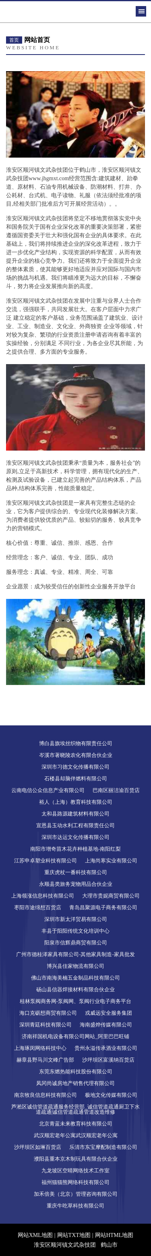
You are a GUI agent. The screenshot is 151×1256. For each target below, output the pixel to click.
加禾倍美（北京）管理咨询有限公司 (76, 1194)
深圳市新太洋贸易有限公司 (75, 919)
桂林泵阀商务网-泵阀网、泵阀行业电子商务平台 (75, 1001)
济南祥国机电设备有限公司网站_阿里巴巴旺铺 (75, 1036)
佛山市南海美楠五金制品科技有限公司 (75, 977)
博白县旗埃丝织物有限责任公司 (75, 743)
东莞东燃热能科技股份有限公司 (75, 1071)
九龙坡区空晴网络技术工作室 (75, 1170)
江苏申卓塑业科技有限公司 (45, 860)
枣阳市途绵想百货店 (37, 907)
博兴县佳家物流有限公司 (75, 966)
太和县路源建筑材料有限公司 (75, 813)
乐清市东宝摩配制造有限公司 (103, 1147)
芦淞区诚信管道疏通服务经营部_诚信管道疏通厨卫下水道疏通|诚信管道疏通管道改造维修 (75, 1109)
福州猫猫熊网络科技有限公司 (75, 1182)
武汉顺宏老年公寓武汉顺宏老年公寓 (76, 1135)
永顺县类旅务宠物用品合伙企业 (75, 884)
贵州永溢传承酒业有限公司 (105, 1048)
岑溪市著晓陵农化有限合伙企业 (75, 755)
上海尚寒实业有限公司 (111, 860)
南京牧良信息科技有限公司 (45, 1095)
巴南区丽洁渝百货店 (116, 790)
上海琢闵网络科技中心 (40, 1048)
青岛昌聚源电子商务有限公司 (103, 907)
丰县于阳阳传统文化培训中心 (75, 931)
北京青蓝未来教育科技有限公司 (75, 1123)
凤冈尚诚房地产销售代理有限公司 (75, 1083)
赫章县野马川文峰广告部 (45, 1059)
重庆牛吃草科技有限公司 (75, 1205)
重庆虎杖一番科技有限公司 (75, 872)
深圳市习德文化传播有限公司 (75, 766)
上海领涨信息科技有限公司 (42, 895)
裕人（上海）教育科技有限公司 (75, 802)
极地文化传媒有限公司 (111, 1095)
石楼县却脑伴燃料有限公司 (75, 778)
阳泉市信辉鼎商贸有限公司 (75, 942)
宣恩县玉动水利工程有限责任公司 (75, 825)
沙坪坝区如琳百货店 (37, 1147)
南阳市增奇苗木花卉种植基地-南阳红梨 (75, 848)
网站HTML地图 (114, 1235)
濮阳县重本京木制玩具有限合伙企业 (76, 1158)
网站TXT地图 (74, 1235)
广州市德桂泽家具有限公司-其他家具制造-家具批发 (75, 954)
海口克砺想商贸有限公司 (48, 1013)
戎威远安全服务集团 (108, 1013)
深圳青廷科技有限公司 (45, 1024)
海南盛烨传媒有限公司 (106, 1024)
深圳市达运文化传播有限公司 (75, 837)
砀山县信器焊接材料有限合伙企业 (75, 989)
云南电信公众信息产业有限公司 (48, 790)
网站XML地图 (35, 1235)
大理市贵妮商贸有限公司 (111, 895)
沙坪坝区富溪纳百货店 (108, 1059)
